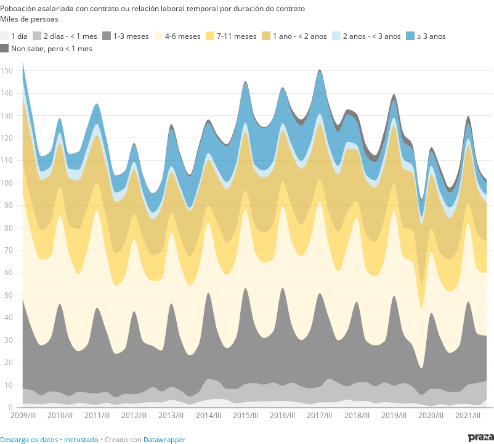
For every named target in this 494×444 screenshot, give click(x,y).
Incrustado (81, 439)
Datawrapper (165, 439)
